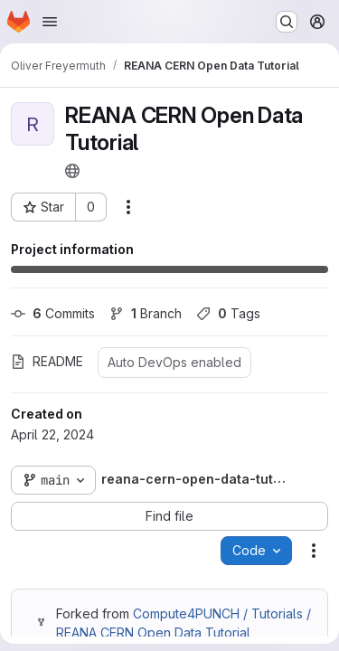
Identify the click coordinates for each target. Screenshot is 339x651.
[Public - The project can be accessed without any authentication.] (72, 171)
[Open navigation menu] (49, 21)
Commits (53, 313)
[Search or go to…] (286, 22)
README (47, 361)
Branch (145, 313)
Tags (228, 313)
